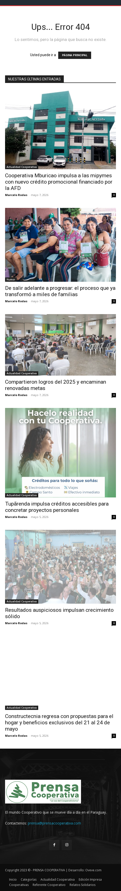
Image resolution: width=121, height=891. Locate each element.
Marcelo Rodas (16, 195)
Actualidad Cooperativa (22, 167)
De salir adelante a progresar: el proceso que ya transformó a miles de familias (60, 291)
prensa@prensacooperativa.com (54, 823)
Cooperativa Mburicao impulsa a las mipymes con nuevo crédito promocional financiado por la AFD (58, 181)
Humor (11, 279)
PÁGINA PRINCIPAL (74, 55)
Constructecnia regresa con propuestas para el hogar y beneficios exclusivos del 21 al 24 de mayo (59, 722)
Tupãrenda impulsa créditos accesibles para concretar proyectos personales (57, 507)
